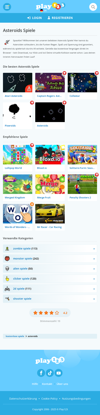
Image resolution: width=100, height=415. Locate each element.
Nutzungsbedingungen (76, 398)
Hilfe (35, 384)
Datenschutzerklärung (23, 398)
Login (34, 18)
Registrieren (60, 18)
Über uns (62, 384)
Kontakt (47, 384)
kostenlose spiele (15, 336)
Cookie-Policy (49, 398)
